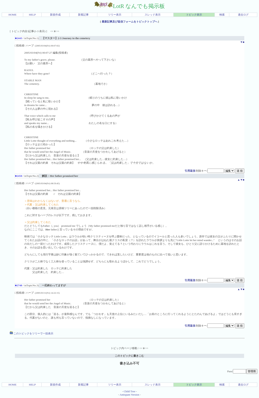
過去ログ (243, 14)
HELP (32, 14)
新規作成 (55, 14)
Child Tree (129, 391)
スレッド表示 (153, 14)
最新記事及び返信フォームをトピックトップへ (129, 21)
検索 (222, 14)
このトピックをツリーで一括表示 (31, 333)
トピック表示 (194, 14)
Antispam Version (129, 394)
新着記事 (83, 14)
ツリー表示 (114, 14)
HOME (13, 14)
